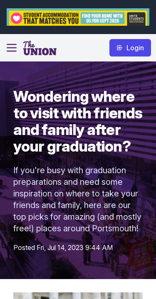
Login (130, 48)
